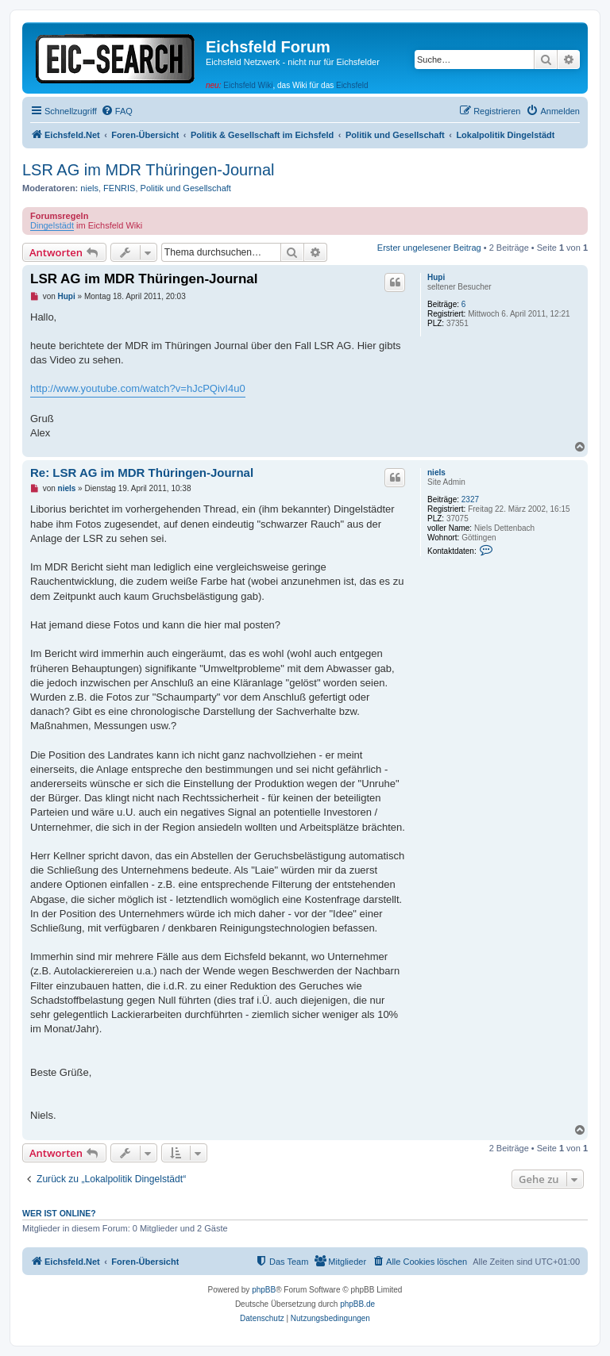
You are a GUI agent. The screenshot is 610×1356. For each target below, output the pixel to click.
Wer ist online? (59, 1213)
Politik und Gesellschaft (186, 188)
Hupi (436, 277)
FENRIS (119, 188)
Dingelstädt (52, 225)
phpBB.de (357, 1304)
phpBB (264, 1289)
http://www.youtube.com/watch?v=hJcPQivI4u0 (137, 388)
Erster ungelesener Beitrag (429, 247)
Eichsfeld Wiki (247, 85)
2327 (470, 499)
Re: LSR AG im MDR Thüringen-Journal (141, 472)
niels (89, 188)
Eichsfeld (352, 85)
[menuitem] (117, 111)
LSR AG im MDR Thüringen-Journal (148, 170)
